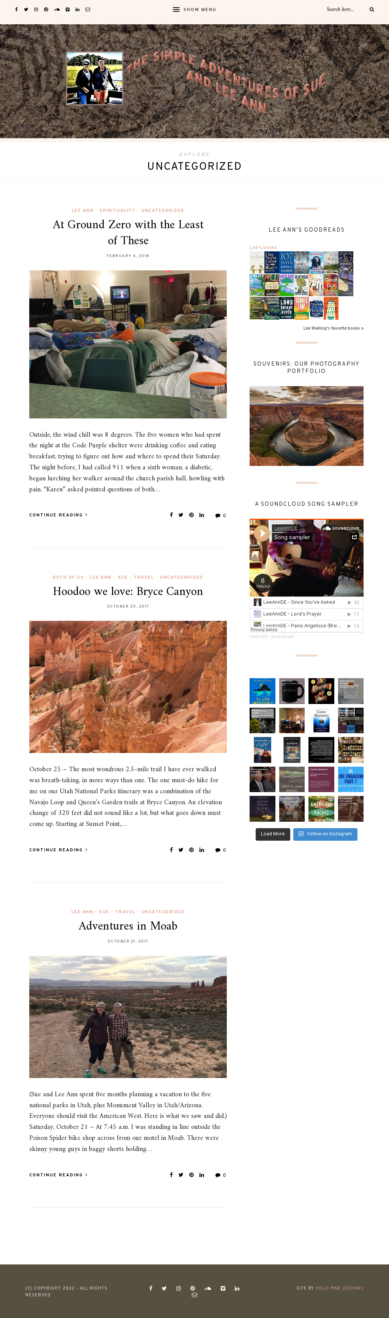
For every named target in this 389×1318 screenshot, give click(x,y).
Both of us (68, 577)
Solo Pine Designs (340, 1288)
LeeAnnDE (259, 637)
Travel (144, 577)
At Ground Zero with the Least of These (128, 233)
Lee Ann (83, 210)
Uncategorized (163, 210)
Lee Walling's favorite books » (334, 328)
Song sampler (283, 637)
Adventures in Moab (128, 926)
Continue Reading (58, 515)
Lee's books (263, 248)
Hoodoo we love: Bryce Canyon (128, 592)
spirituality (117, 210)
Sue (123, 577)
